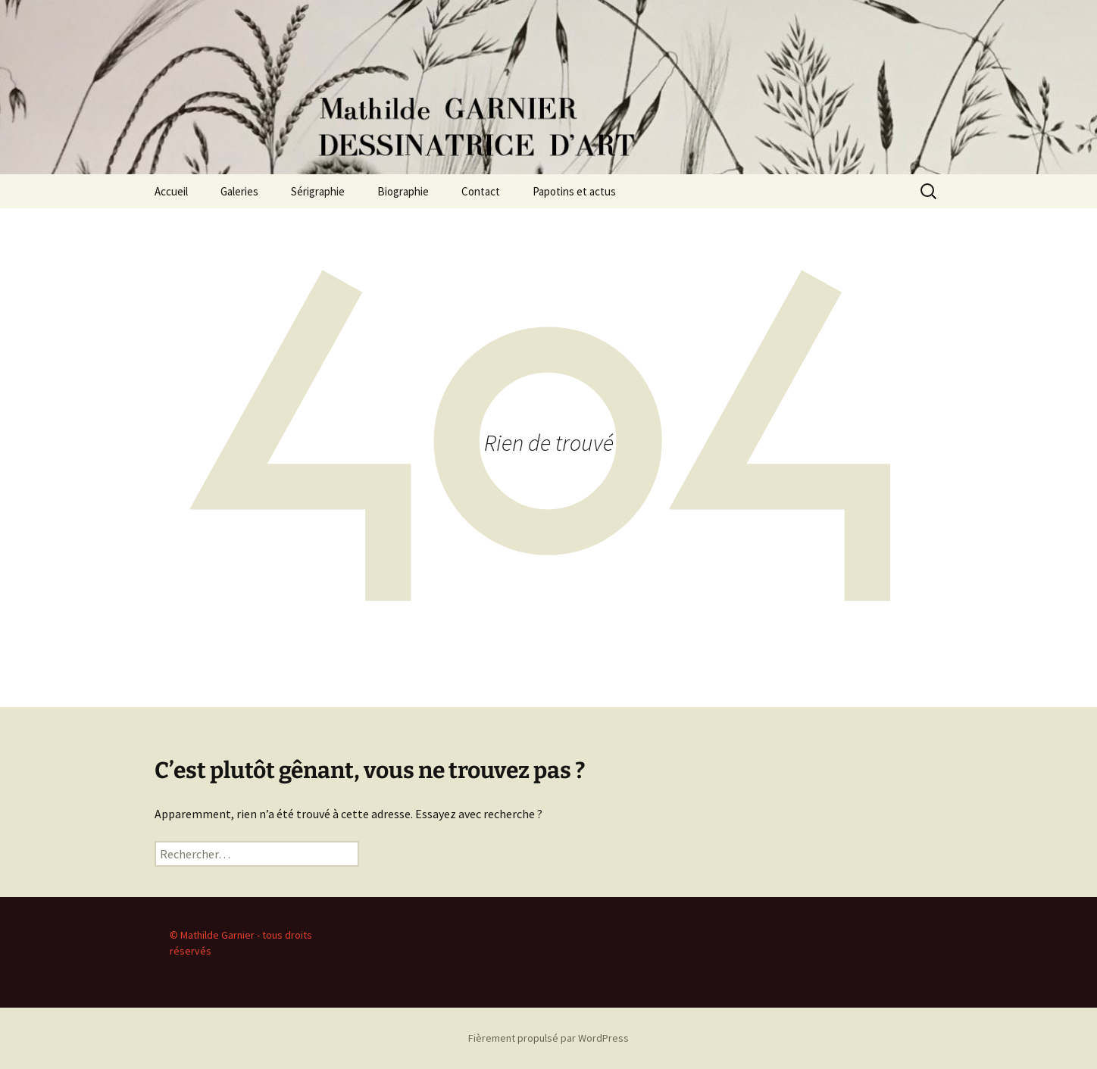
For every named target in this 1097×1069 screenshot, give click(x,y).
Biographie (403, 191)
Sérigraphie (318, 191)
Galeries (239, 191)
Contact (480, 191)
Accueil (171, 191)
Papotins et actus (574, 191)
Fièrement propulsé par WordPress (548, 1038)
